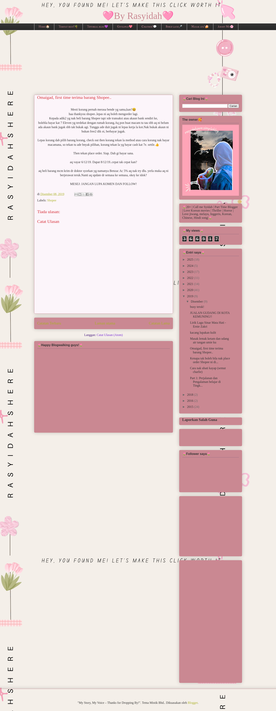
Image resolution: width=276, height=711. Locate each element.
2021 (190, 284)
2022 (190, 278)
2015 (190, 406)
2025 (190, 259)
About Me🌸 (226, 27)
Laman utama (105, 323)
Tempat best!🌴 (68, 27)
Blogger (193, 702)
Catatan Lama (159, 323)
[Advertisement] (138, 59)
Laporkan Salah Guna (199, 420)
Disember (197, 301)
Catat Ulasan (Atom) (110, 335)
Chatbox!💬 (149, 27)
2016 (190, 400)
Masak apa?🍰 (200, 27)
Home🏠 (44, 27)
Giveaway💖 (125, 27)
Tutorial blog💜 (97, 27)
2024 (190, 265)
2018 (190, 394)
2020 (190, 290)
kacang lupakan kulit (203, 332)
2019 (190, 296)
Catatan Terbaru (49, 323)
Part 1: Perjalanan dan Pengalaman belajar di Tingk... (205, 381)
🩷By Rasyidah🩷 (138, 16)
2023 (190, 271)
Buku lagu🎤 (174, 27)
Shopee (51, 200)
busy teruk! (197, 306)
